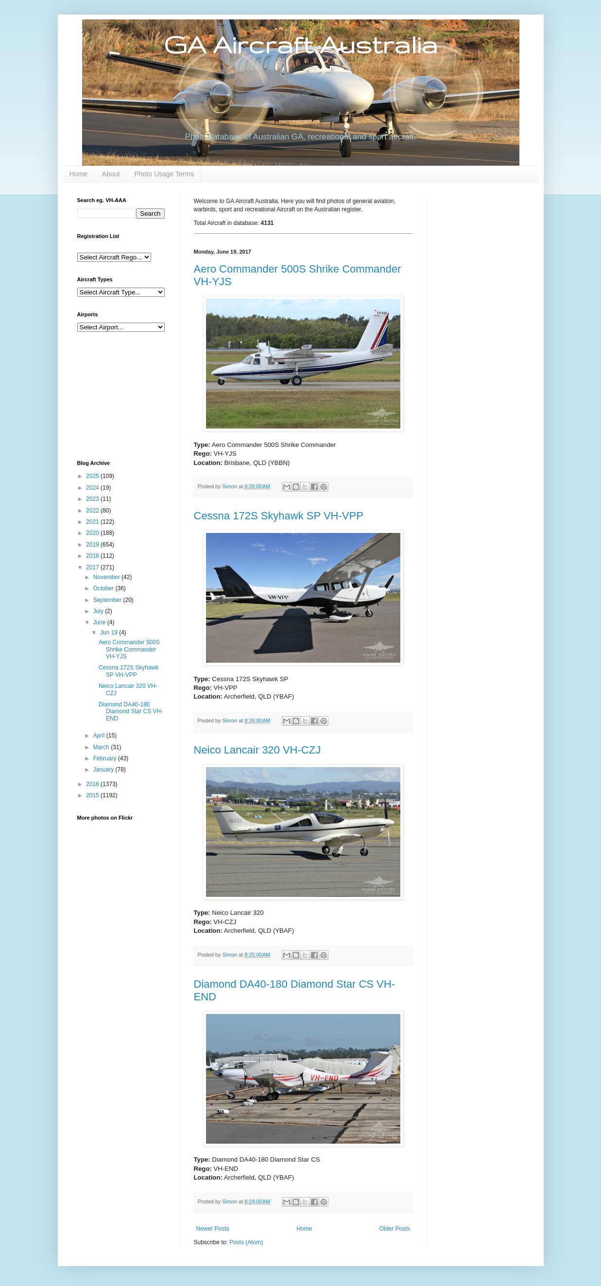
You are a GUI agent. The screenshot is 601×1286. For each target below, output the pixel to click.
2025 (93, 476)
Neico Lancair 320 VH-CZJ (257, 750)
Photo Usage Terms (164, 174)
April (99, 735)
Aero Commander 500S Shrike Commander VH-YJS (129, 649)
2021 (93, 521)
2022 (93, 510)
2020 (93, 533)
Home (78, 174)
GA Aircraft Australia (300, 44)
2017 (93, 567)
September (108, 600)
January (104, 769)
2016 (93, 784)
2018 (93, 555)
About (111, 174)
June (100, 622)
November (107, 577)
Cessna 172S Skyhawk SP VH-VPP (278, 516)
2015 (93, 795)
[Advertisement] (125, 395)
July (99, 611)
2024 (93, 487)
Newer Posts (212, 1228)
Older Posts (394, 1228)
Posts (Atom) (246, 1242)
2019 (93, 544)
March (102, 747)
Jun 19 (109, 632)
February (105, 758)
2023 (93, 499)
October (104, 588)
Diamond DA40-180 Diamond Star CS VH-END (131, 711)
